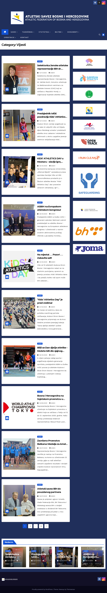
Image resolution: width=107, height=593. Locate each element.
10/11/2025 (43, 121)
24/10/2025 (43, 262)
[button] (99, 35)
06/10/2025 (43, 355)
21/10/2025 (43, 307)
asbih (52, 73)
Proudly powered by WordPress (42, 589)
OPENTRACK (9, 37)
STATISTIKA (44, 32)
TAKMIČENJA (27, 32)
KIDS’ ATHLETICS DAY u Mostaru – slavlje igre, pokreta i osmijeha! (50, 162)
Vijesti (40, 61)
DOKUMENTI (72, 32)
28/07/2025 (43, 448)
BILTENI (58, 32)
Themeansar (71, 589)
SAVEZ (14, 32)
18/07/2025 (43, 496)
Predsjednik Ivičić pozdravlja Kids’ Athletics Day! (51, 117)
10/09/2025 (43, 403)
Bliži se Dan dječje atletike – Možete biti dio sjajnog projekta (52, 351)
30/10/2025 (43, 166)
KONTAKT (24, 37)
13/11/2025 (43, 73)
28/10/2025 (43, 214)
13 (41, 526)
